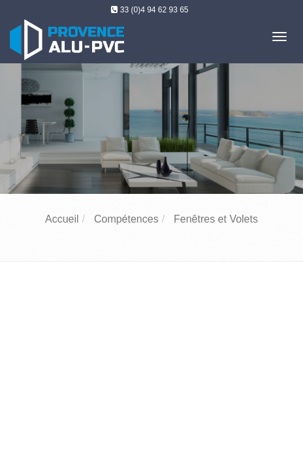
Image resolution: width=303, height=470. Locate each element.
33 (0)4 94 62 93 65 (154, 9)
